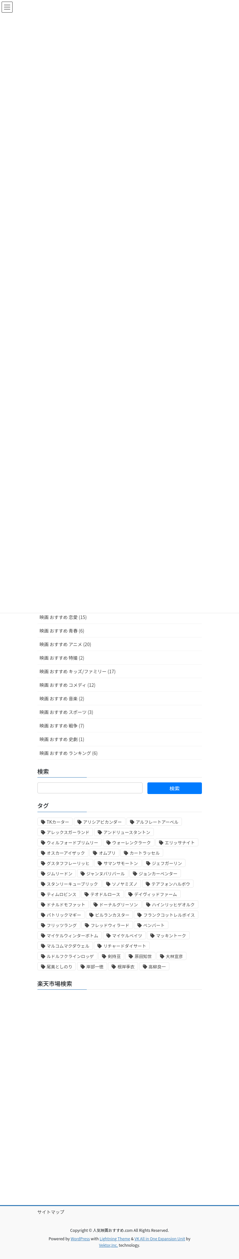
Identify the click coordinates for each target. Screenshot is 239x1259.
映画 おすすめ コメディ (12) (67, 685)
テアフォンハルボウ (171, 884)
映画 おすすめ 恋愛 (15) (63, 617)
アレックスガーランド (68, 832)
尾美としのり (60, 967)
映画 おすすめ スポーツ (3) (66, 712)
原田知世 (143, 956)
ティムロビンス (61, 894)
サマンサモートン (121, 863)
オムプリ (107, 853)
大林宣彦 (174, 956)
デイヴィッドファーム (155, 894)
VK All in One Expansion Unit (159, 1238)
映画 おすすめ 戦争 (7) (62, 725)
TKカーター (58, 822)
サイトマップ (51, 1212)
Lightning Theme (115, 1238)
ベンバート (154, 925)
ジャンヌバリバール (105, 874)
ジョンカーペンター (158, 874)
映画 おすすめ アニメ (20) (65, 644)
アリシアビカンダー (102, 822)
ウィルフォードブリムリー (72, 843)
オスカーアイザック (66, 853)
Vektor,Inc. (108, 1245)
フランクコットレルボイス (169, 915)
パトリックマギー (64, 915)
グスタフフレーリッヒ (68, 863)
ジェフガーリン (167, 863)
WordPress (80, 1238)
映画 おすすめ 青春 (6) (62, 630)
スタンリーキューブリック (72, 884)
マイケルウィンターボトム (72, 936)
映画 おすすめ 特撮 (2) (62, 658)
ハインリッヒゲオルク (173, 905)
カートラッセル (145, 853)
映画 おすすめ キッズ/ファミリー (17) (78, 671)
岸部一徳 (95, 967)
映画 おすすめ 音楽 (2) (62, 698)
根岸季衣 (125, 967)
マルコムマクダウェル (68, 946)
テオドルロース (105, 894)
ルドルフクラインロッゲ (70, 956)
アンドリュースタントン (127, 832)
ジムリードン (60, 874)
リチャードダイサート (124, 946)
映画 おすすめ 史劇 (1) (62, 739)
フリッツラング (62, 925)
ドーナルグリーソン (118, 905)
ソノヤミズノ (125, 884)
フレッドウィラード (110, 925)
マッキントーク (171, 936)
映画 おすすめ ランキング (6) (69, 753)
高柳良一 (157, 967)
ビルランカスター (112, 915)
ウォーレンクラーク (131, 843)
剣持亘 (114, 956)
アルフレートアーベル (157, 822)
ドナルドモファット (66, 905)
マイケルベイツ (127, 936)
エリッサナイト (180, 843)
